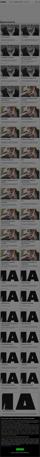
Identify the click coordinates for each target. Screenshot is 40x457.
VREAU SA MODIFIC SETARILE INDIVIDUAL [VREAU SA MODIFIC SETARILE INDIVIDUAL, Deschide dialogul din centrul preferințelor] (20, 452)
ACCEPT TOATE (20, 449)
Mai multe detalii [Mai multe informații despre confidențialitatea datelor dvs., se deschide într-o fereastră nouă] (25, 423)
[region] (20, 436)
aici (23, 430)
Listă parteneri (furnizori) (6, 446)
